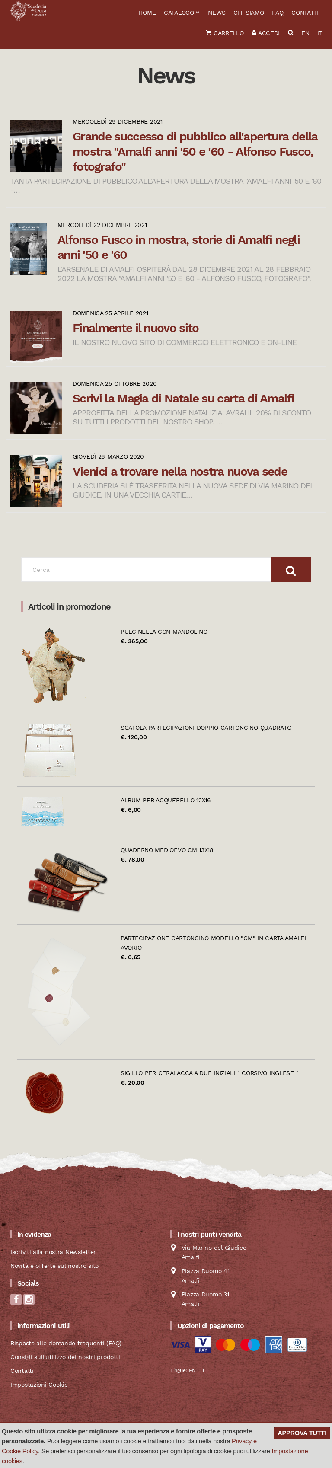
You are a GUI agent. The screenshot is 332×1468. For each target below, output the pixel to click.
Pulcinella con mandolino (164, 631)
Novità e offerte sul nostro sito (54, 1265)
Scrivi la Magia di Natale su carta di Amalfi (183, 398)
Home (147, 12)
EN (305, 32)
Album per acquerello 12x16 (166, 800)
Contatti (305, 12)
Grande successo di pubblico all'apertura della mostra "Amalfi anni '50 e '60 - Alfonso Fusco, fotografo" (195, 151)
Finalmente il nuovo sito (136, 328)
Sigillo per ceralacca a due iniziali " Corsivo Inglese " (209, 1072)
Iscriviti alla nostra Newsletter (53, 1251)
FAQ (277, 12)
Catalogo (179, 12)
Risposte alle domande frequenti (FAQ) (65, 1343)
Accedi (266, 32)
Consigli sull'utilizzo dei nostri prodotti (65, 1356)
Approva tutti (302, 1433)
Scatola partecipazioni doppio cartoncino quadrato (206, 727)
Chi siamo (248, 12)
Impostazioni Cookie (39, 1384)
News (216, 12)
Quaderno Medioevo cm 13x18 (167, 849)
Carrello (224, 32)
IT (320, 32)
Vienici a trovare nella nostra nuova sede (180, 471)
